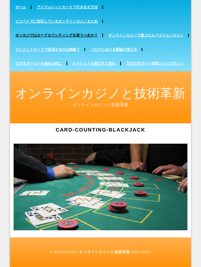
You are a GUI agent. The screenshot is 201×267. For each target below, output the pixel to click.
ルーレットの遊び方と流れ (94, 63)
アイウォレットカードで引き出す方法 (67, 7)
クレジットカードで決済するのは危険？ (47, 49)
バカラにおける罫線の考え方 (113, 49)
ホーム (20, 7)
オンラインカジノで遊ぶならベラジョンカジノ (145, 35)
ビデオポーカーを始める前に (38, 63)
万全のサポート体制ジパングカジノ (154, 63)
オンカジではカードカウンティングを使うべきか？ (56, 35)
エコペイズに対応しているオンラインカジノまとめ (56, 21)
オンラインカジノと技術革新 (100, 93)
